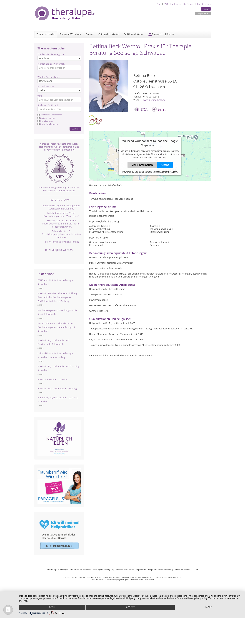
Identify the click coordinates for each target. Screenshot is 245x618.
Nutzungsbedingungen (103, 569)
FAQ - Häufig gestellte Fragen (179, 3)
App (159, 3)
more (208, 607)
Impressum (141, 569)
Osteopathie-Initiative (108, 34)
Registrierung (204, 3)
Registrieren (203, 13)
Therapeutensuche (46, 34)
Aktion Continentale (181, 569)
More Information (142, 164)
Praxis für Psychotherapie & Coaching (57, 388)
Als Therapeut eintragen (57, 569)
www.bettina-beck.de (154, 99)
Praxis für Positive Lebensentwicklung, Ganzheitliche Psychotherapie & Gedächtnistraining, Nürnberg (58, 297)
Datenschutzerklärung (124, 569)
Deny (52, 607)
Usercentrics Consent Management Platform (156, 171)
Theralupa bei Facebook (80, 569)
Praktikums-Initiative (133, 34)
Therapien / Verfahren (70, 34)
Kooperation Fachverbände (159, 569)
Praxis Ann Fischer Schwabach (53, 379)
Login (206, 9)
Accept (165, 164)
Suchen (75, 128)
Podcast (90, 34)
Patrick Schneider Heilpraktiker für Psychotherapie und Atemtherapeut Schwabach (56, 327)
